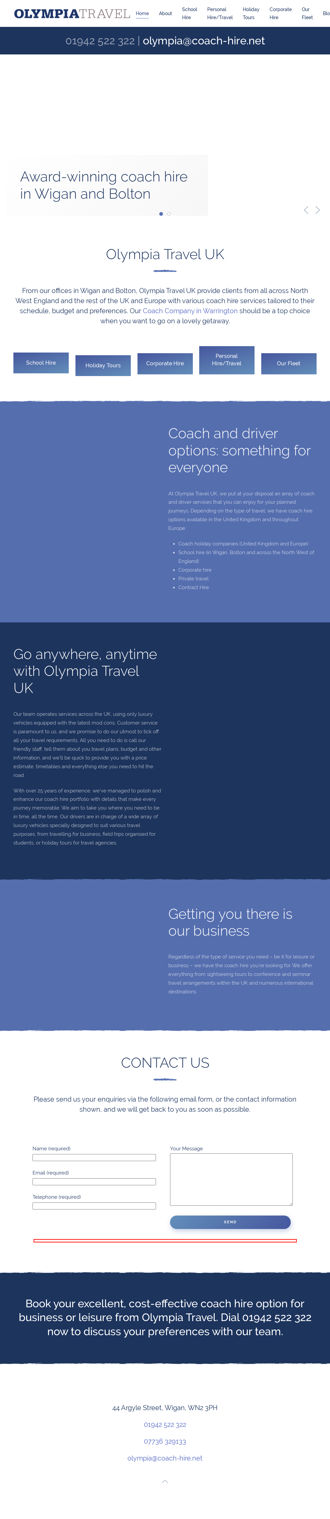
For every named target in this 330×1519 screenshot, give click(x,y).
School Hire (189, 13)
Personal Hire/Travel (220, 13)
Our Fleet (307, 13)
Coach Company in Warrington (186, 311)
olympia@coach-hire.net (204, 40)
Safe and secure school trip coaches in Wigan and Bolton (170, 214)
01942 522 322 (165, 1435)
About (165, 13)
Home (142, 13)
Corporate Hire (281, 13)
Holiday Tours (251, 13)
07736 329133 (165, 1451)
